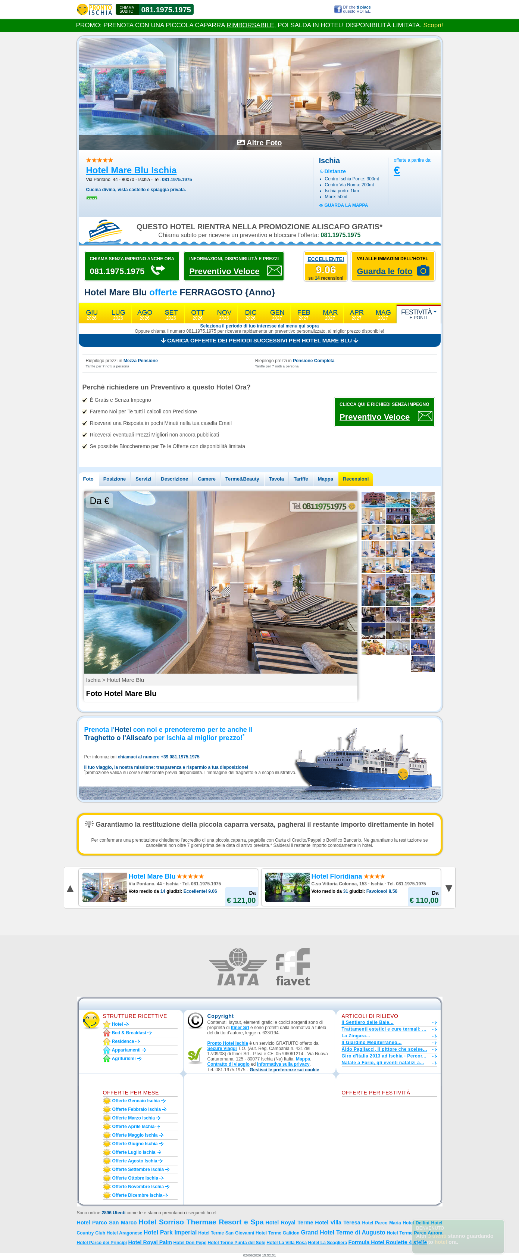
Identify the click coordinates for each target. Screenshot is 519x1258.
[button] (284, 1070)
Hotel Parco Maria (381, 1223)
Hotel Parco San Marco (107, 1223)
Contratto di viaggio (228, 1064)
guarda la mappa (346, 205)
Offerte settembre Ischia (138, 1169)
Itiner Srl (240, 1027)
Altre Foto (264, 143)
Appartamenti (126, 1050)
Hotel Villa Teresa (337, 1223)
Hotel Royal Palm (150, 1242)
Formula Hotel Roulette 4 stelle (387, 1242)
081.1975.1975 (166, 10)
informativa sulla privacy (283, 1064)
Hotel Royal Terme (289, 1223)
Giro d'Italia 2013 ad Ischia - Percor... (384, 1056)
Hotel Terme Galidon (277, 1233)
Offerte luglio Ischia (134, 1152)
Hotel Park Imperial (170, 1232)
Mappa (325, 479)
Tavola (276, 479)
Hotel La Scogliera (327, 1242)
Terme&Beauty (242, 479)
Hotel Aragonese (124, 1233)
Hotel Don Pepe (189, 1242)
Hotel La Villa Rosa (286, 1242)
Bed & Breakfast (129, 1032)
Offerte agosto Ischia (134, 1161)
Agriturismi (124, 1058)
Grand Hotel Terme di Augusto (343, 1232)
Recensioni (356, 479)
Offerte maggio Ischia (135, 1135)
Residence (123, 1041)
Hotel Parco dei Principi (102, 1242)
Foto (88, 479)
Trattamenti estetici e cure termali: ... (384, 1029)
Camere (207, 479)
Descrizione (174, 479)
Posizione (114, 479)
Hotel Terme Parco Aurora (415, 1233)
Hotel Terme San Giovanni (226, 1233)
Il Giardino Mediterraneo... (372, 1042)
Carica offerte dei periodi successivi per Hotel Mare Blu (259, 340)
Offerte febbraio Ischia (136, 1109)
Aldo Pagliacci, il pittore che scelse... (384, 1049)
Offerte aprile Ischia (133, 1126)
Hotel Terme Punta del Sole (236, 1242)
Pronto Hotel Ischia (227, 1043)
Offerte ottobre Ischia (135, 1178)
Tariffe (301, 479)
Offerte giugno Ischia (135, 1143)
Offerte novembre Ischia (138, 1186)
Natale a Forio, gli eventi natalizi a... (383, 1062)
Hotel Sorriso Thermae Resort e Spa (200, 1222)
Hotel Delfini (416, 1223)
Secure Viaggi (222, 1048)
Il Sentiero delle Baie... (368, 1022)
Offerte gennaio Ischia (136, 1100)
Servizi (143, 479)
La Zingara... (356, 1035)
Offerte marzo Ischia (133, 1118)
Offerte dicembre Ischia (137, 1195)
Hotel (117, 1024)
